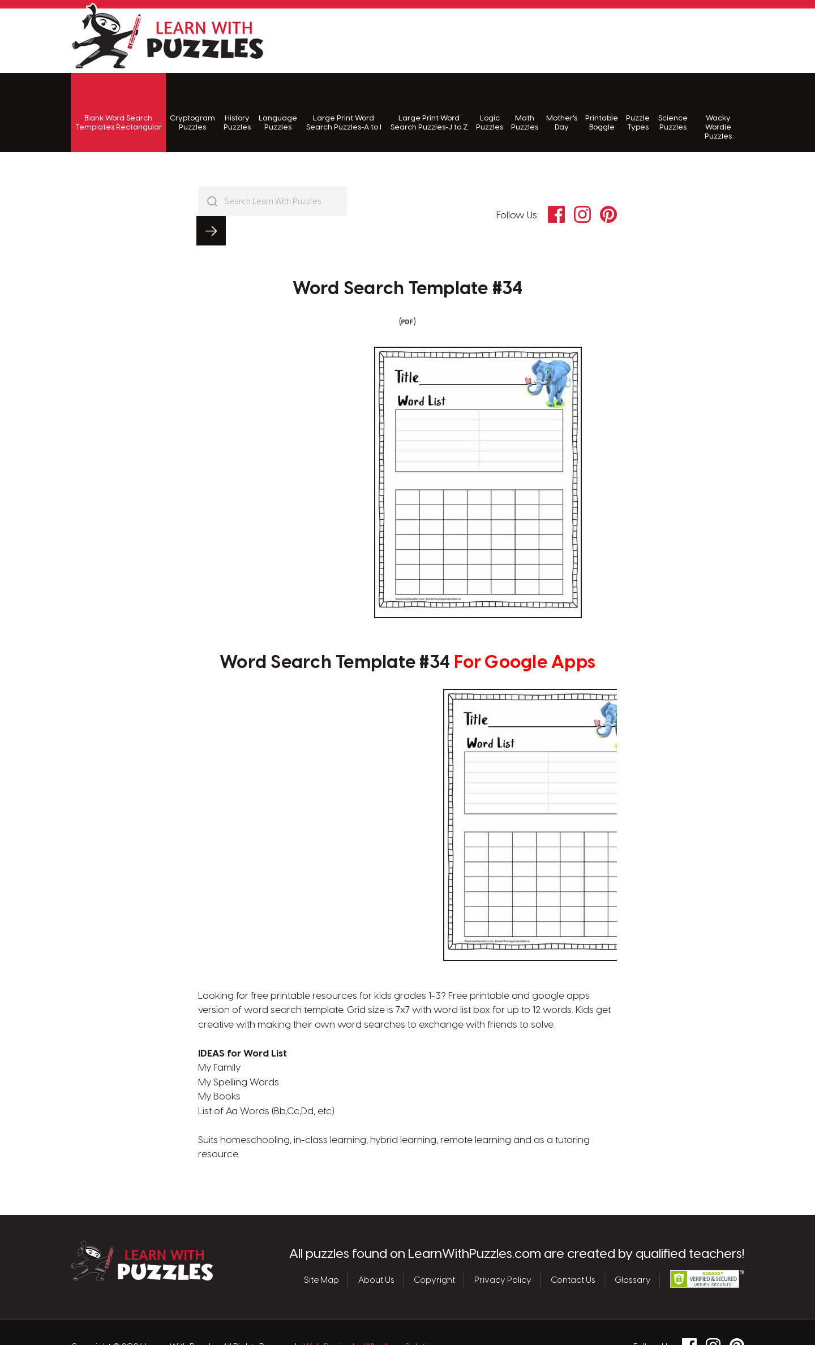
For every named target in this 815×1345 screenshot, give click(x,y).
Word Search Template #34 (408, 259)
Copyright (434, 1251)
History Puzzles (237, 107)
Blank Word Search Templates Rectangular (118, 107)
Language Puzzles (278, 107)
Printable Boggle (601, 107)
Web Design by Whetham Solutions (372, 1317)
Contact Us (573, 1251)
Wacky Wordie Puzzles (718, 112)
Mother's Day (561, 107)
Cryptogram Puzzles (192, 107)
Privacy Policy (502, 1251)
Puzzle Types (638, 107)
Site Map (321, 1251)
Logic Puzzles (489, 107)
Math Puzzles (524, 107)
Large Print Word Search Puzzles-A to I (343, 107)
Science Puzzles (673, 107)
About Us (376, 1251)
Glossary (633, 1251)
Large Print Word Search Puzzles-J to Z (429, 107)
